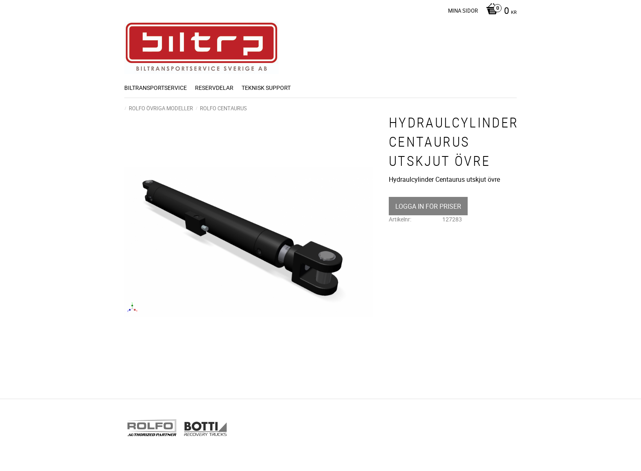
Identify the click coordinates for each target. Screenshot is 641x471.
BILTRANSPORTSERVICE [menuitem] (155, 88)
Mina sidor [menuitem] (463, 10)
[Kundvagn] (499, 11)
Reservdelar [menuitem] (214, 88)
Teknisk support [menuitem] (266, 88)
